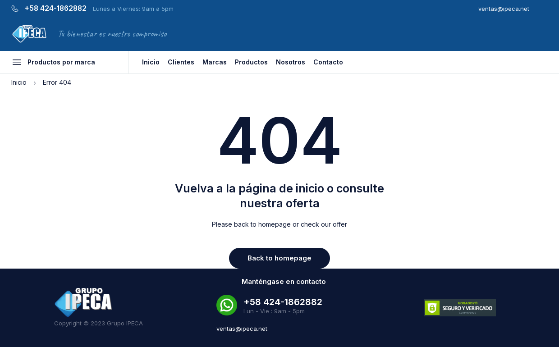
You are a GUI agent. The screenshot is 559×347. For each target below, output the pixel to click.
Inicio (19, 82)
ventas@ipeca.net (503, 8)
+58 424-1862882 (56, 8)
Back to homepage (279, 258)
